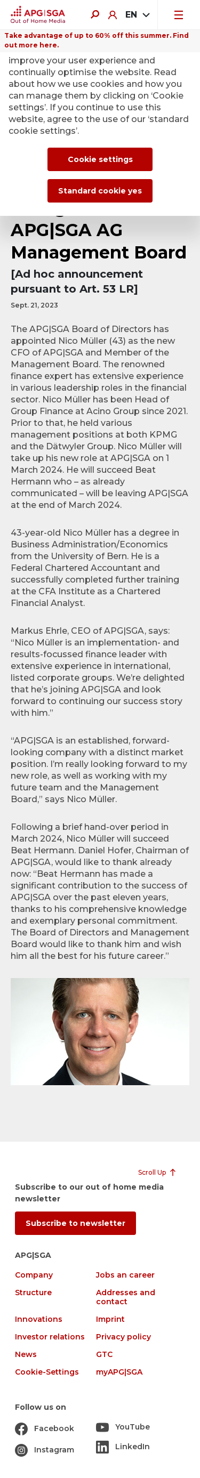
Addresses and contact (125, 1297)
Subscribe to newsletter (75, 1223)
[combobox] (137, 15)
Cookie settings (100, 159)
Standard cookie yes (100, 191)
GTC (104, 1354)
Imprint (110, 1319)
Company (34, 1275)
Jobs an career (125, 1275)
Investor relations (50, 1337)
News (26, 1354)
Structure (33, 1292)
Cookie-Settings (47, 1372)
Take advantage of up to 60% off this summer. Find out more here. (96, 40)
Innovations (38, 1319)
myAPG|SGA (119, 1372)
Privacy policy (123, 1337)
